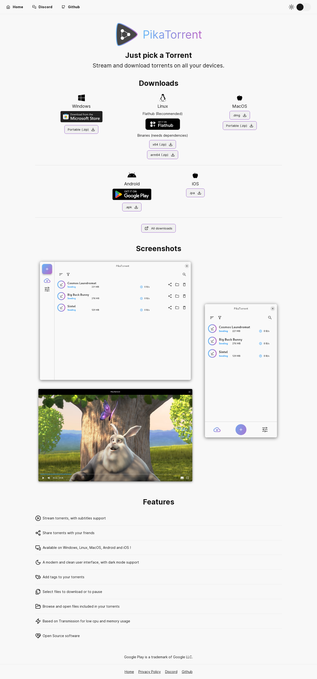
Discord (171, 672)
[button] (15, 7)
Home (129, 672)
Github (187, 672)
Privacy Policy (149, 672)
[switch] (303, 7)
